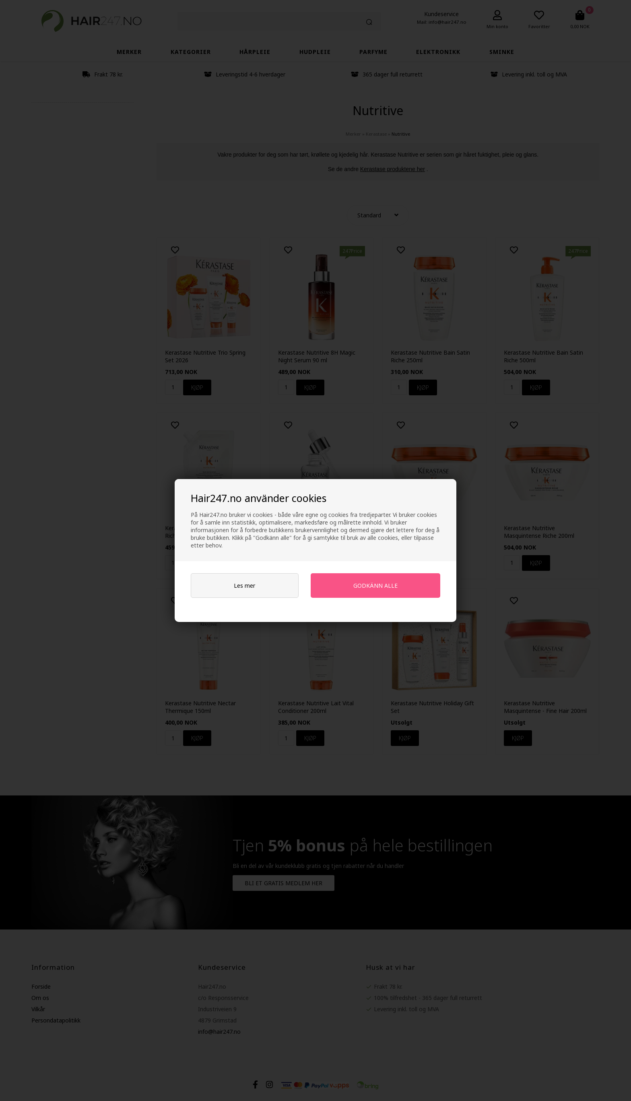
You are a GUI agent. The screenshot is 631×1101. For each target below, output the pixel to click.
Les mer (244, 585)
